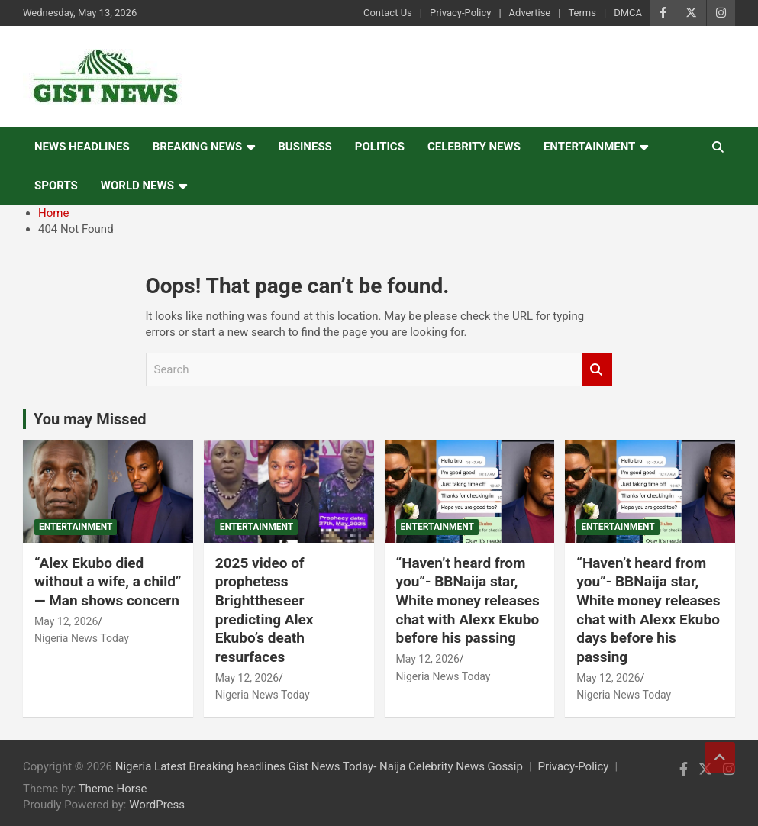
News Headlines (82, 146)
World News (137, 185)
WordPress (157, 804)
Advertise (530, 12)
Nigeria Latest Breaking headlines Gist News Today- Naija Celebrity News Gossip (319, 766)
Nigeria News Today (81, 638)
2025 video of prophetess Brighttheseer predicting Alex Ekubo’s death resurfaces (264, 610)
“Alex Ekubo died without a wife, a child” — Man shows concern (108, 581)
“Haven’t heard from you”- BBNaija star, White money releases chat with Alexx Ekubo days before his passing (648, 610)
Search (597, 370)
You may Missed (90, 419)
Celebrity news (474, 146)
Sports (56, 185)
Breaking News (198, 146)
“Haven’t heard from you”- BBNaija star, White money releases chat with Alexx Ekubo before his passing (468, 600)
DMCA (628, 12)
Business (305, 146)
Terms (582, 12)
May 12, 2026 (66, 621)
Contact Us (387, 12)
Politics (380, 146)
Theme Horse (113, 788)
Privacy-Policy (460, 12)
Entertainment (590, 146)
